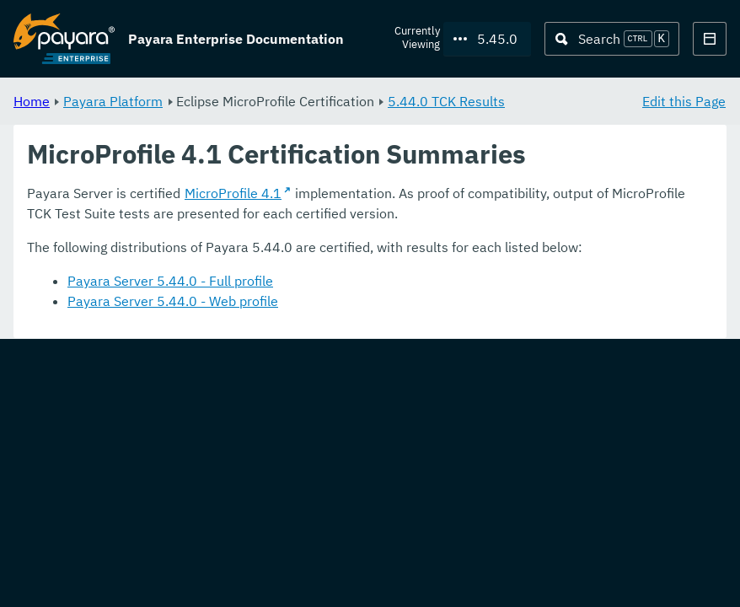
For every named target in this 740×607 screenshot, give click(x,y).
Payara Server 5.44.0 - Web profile (172, 301)
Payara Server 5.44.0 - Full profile (170, 281)
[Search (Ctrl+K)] (611, 39)
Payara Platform (113, 101)
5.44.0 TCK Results (446, 101)
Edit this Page (684, 101)
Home (31, 101)
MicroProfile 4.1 (233, 193)
